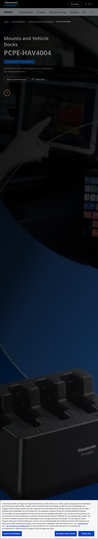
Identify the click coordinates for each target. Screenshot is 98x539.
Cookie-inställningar (12, 533)
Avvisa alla (86, 533)
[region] (49, 519)
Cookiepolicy (82, 523)
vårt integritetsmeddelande (17, 526)
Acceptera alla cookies (65, 533)
